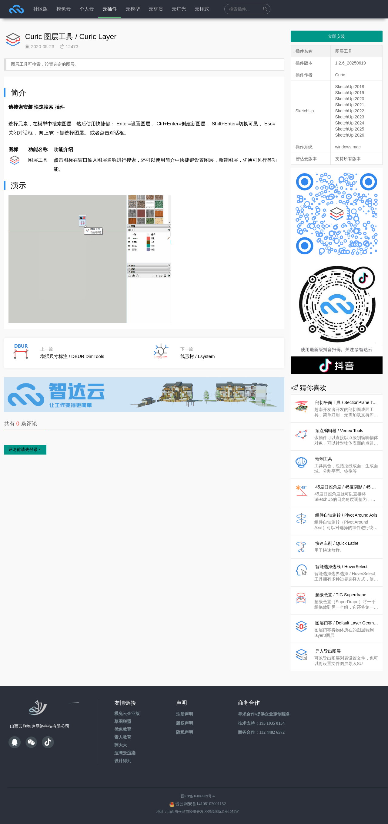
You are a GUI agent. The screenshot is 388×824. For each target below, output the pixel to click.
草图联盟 (122, 721)
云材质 (156, 9)
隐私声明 (184, 732)
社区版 (40, 9)
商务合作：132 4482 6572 (261, 732)
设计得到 (122, 761)
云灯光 (179, 9)
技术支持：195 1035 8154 (261, 723)
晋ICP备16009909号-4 (198, 796)
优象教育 (122, 729)
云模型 (132, 9)
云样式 (202, 9)
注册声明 (184, 714)
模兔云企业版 (127, 713)
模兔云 (63, 9)
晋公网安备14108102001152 (200, 804)
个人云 (86, 9)
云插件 (109, 9)
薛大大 (120, 745)
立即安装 (336, 36)
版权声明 (184, 723)
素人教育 (122, 737)
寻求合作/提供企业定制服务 (264, 714)
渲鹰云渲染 (124, 753)
